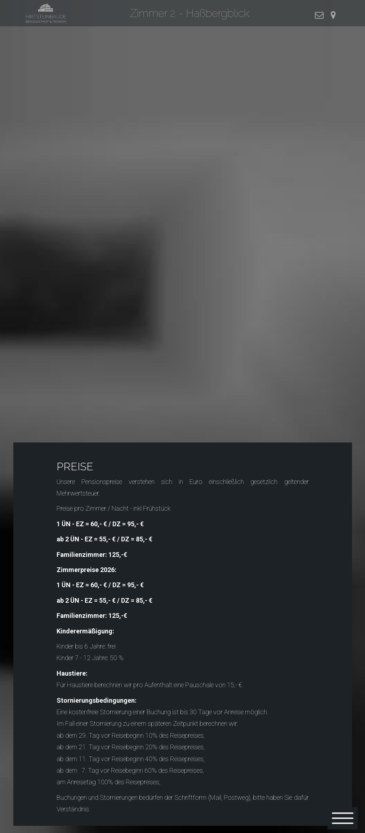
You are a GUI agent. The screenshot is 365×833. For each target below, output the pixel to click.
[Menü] (343, 818)
